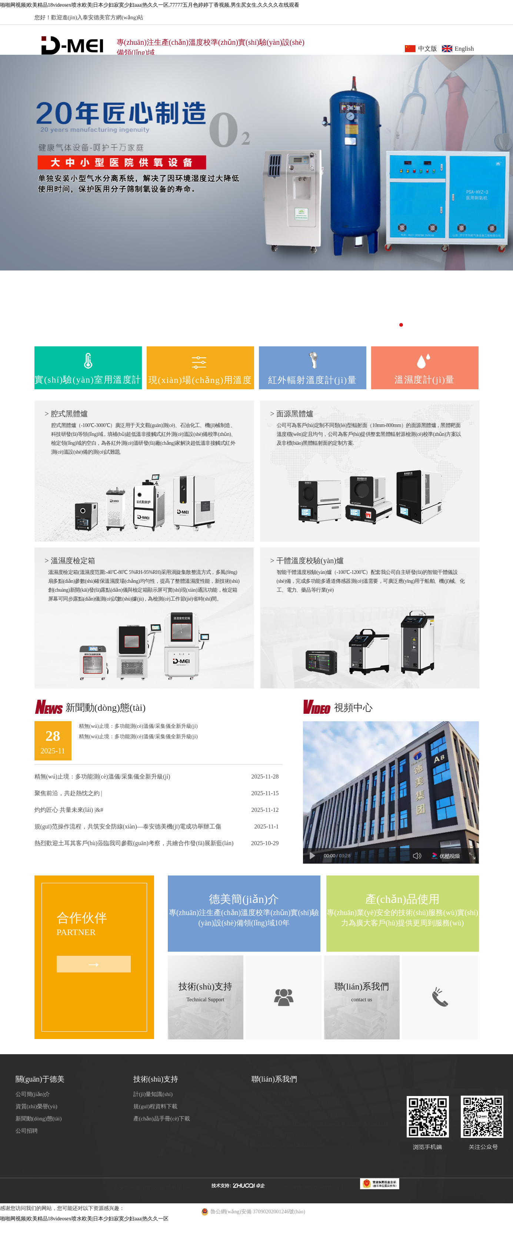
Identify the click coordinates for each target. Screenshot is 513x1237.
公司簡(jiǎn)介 (33, 1094)
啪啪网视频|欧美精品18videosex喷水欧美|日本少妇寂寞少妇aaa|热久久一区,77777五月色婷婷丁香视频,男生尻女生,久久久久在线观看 (149, 5)
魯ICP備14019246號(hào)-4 (313, 1187)
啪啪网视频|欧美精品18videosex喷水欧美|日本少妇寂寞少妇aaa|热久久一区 (84, 1218)
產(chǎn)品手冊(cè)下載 (161, 1119)
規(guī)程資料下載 (155, 1106)
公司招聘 (27, 1131)
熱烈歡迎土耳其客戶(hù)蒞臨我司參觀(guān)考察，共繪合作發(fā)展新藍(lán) (134, 843)
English (464, 48)
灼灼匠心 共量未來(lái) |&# (68, 810)
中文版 (427, 48)
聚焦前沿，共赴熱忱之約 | (68, 793)
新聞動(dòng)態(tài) (39, 1119)
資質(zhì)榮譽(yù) (36, 1106)
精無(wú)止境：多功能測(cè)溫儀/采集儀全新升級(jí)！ (102, 776)
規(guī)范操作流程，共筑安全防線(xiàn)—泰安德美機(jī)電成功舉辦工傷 (127, 826)
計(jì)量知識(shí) (153, 1094)
